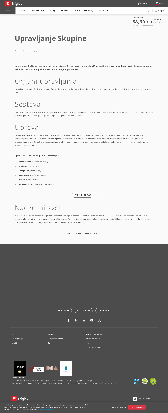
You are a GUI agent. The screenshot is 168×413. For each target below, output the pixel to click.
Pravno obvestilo (92, 338)
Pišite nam (83, 310)
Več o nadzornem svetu (84, 233)
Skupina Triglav (18, 378)
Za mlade (103, 10)
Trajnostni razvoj (83, 10)
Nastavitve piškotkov (119, 407)
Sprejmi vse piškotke (137, 407)
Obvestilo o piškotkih (94, 334)
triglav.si (104, 310)
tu (81, 115)
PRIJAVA (162, 11)
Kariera (65, 10)
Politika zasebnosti (93, 347)
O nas (22, 10)
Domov (17, 51)
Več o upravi (84, 195)
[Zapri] (164, 407)
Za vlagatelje (37, 10)
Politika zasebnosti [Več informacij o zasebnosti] (46, 409)
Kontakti (63, 310)
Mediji (53, 10)
